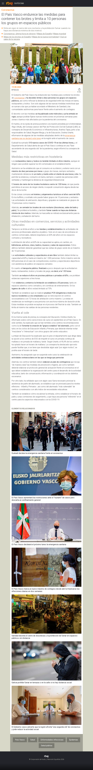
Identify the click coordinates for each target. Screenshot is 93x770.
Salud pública (46, 745)
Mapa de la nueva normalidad (45, 37)
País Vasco (20, 740)
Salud (32, 740)
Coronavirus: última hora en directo (20, 33)
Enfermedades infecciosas (52, 740)
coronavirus (19, 98)
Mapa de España (44, 33)
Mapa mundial (59, 33)
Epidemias (73, 740)
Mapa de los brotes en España (17, 37)
